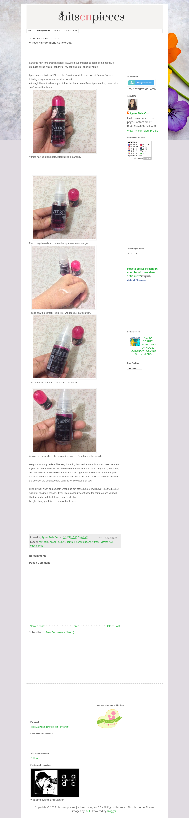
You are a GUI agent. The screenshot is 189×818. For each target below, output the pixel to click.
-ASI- (88, 811)
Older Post (113, 626)
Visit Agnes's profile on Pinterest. (50, 727)
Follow (34, 758)
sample (71, 541)
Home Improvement (43, 31)
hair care (43, 541)
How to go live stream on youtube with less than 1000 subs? (142, 272)
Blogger (111, 811)
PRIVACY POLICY (70, 31)
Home (30, 31)
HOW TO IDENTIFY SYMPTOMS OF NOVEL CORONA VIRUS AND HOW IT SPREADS (143, 346)
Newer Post (37, 626)
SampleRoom (83, 541)
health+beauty (57, 541)
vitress (95, 541)
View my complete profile (142, 130)
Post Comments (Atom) (60, 632)
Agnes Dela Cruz (140, 113)
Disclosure (56, 31)
